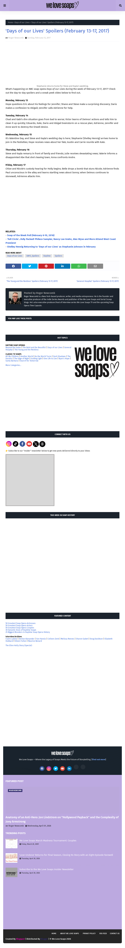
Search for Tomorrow (29, 361)
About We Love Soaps (69, 933)
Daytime (47, 256)
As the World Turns (43, 356)
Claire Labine (11, 639)
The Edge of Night (21, 358)
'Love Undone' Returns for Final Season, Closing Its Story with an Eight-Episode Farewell (66, 855)
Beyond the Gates (13, 347)
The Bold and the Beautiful (34, 347)
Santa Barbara (12, 361)
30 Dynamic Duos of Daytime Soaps (21, 630)
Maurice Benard (35, 641)
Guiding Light (36, 358)
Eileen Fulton (20, 641)
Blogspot (20, 939)
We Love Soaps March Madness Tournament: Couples (47, 840)
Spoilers (58, 256)
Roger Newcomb (16, 38)
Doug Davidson (96, 639)
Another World (26, 356)
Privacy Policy (89, 933)
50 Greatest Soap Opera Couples (20, 628)
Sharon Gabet (82, 639)
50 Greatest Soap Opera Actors (19, 625)
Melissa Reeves (67, 639)
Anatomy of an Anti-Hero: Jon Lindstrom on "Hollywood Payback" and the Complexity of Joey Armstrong (62, 819)
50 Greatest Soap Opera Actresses (21, 623)
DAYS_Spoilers (32, 256)
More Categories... (13, 365)
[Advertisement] (29, 405)
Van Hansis (41, 639)
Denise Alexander (26, 639)
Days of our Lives (22, 22)
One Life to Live (50, 358)
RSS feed (103, 933)
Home (10, 22)
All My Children (12, 356)
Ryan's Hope (64, 358)
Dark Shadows (59, 356)
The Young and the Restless (27, 350)
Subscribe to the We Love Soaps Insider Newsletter (46, 869)
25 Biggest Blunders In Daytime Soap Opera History (28, 632)
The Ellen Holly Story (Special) (19, 645)
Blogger (44, 939)
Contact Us (114, 933)
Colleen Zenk (53, 639)
